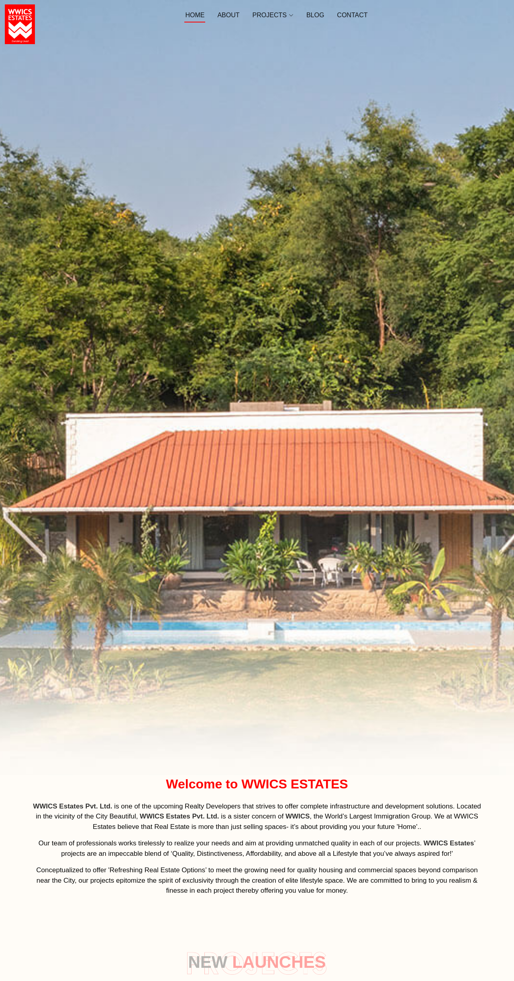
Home (194, 15)
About (228, 15)
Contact (352, 15)
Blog (315, 15)
